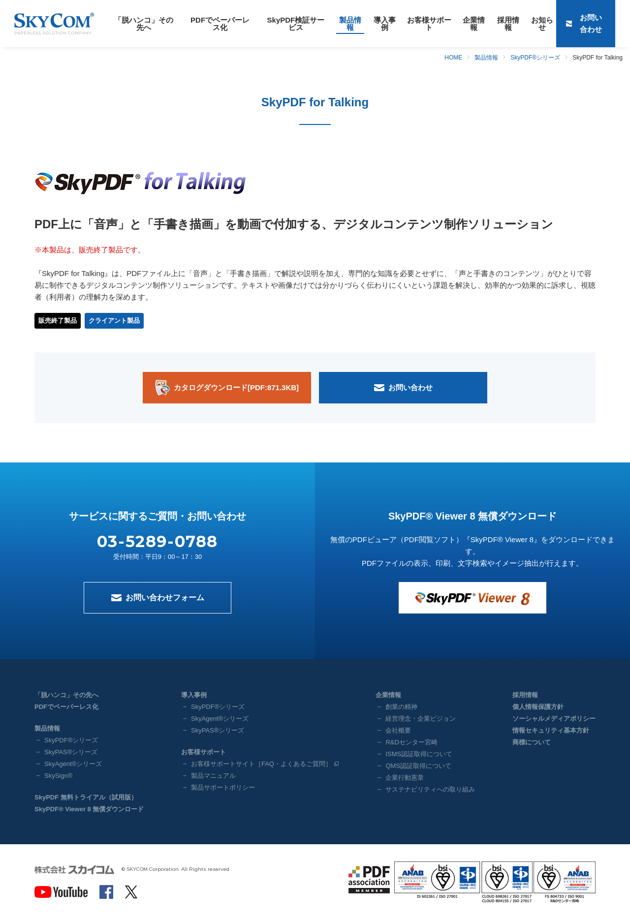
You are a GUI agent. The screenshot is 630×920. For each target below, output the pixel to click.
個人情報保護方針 (538, 706)
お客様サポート (401, 23)
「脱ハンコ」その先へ (140, 23)
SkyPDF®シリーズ (535, 57)
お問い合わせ (597, 23)
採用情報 (474, 23)
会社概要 (398, 730)
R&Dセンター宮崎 (411, 742)
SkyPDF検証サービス (279, 23)
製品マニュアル (213, 775)
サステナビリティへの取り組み (430, 789)
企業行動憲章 (404, 777)
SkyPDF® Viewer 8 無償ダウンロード (89, 809)
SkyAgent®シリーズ (73, 763)
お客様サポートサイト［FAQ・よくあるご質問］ (261, 763)
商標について (531, 742)
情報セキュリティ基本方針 (550, 730)
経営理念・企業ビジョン (420, 718)
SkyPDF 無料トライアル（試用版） (85, 797)
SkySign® (58, 775)
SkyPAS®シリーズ (70, 752)
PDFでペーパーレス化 (210, 23)
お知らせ (506, 23)
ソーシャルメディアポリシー (554, 718)
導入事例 (361, 23)
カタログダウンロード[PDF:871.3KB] (236, 387)
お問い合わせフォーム (165, 597)
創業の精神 (401, 706)
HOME (453, 57)
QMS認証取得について (418, 765)
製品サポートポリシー (223, 787)
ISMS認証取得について (418, 754)
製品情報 (329, 23)
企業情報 (443, 23)
